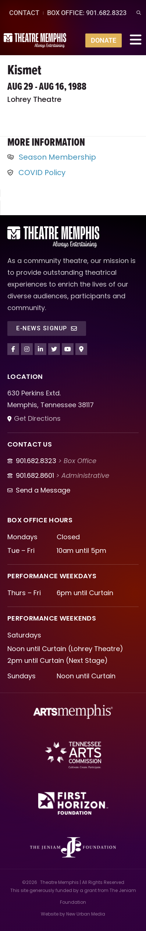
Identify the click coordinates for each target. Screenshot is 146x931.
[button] (138, 13)
